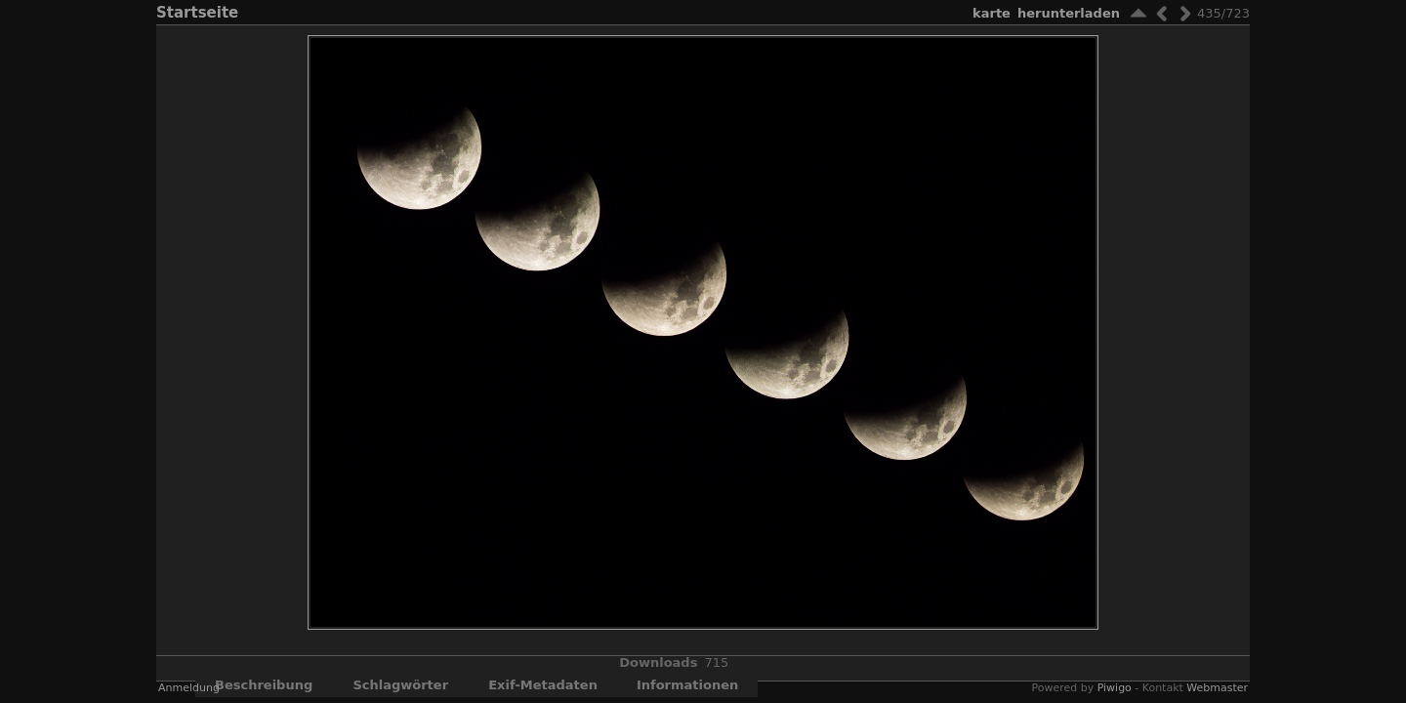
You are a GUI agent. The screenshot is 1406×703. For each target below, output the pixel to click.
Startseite (197, 12)
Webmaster (1217, 688)
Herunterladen (1068, 13)
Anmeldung (189, 688)
